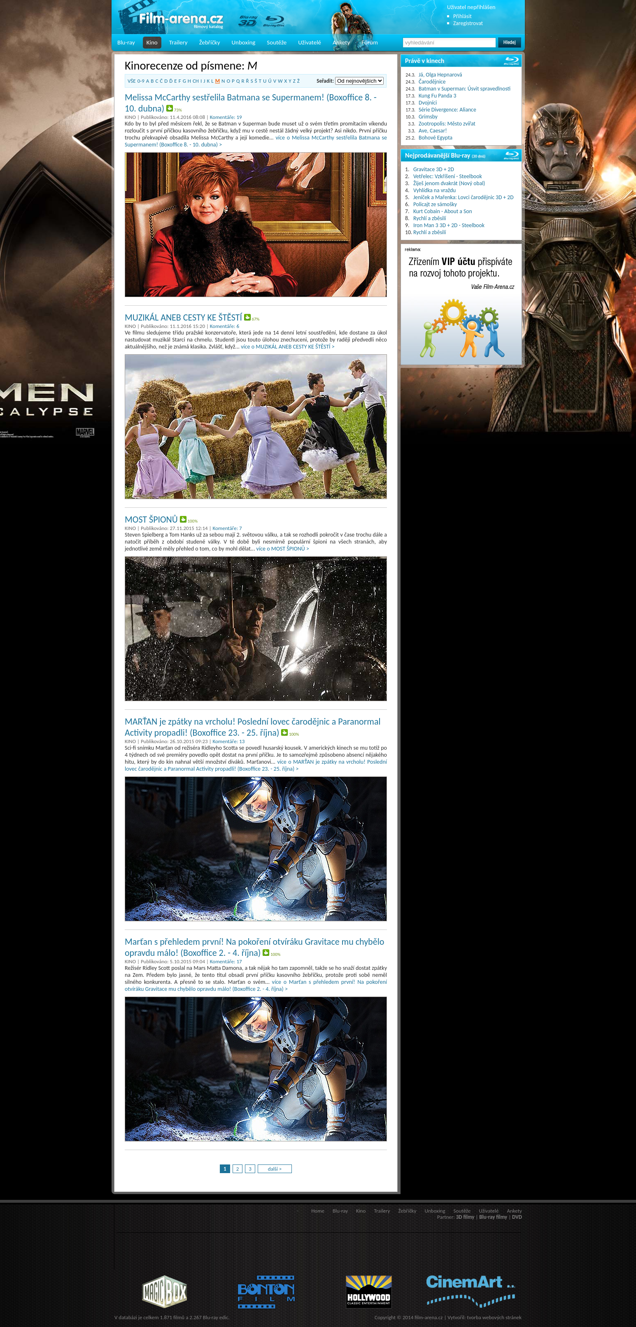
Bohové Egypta (435, 137)
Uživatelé (309, 42)
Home (317, 1211)
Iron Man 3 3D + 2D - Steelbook (449, 225)
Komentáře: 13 (228, 741)
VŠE (132, 81)
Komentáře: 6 (224, 326)
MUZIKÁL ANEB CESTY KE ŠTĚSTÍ (183, 317)
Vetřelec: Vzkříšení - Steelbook (447, 176)
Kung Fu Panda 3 (437, 95)
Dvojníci (428, 102)
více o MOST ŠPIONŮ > (282, 548)
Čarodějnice (432, 81)
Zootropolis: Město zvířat (447, 123)
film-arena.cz (429, 1317)
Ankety (341, 42)
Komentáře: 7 (227, 528)
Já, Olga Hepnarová (440, 74)
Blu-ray (126, 42)
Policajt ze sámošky (435, 204)
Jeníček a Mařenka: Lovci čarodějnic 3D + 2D (463, 197)
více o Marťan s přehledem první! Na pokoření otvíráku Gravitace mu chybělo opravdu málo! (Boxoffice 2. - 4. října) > (256, 985)
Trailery (178, 42)
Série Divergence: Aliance (447, 109)
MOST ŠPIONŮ (151, 519)
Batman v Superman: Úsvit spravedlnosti (464, 88)
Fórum (369, 42)
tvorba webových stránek (494, 1317)
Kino (152, 42)
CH (196, 81)
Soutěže (277, 42)
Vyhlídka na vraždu (434, 190)
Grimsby (428, 116)
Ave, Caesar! (433, 130)
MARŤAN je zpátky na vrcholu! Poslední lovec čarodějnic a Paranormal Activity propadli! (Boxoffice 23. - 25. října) (253, 727)
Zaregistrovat (468, 23)
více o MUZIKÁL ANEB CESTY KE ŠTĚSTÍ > (288, 346)
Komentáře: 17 (226, 961)
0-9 (140, 81)
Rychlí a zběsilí (429, 218)
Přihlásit (462, 16)
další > (275, 1169)
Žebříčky (209, 42)
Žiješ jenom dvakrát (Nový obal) (449, 183)
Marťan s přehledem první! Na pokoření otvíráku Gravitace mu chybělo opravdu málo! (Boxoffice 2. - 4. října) (254, 947)
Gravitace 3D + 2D (433, 169)
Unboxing (243, 42)
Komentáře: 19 (226, 117)
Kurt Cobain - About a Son (442, 211)
